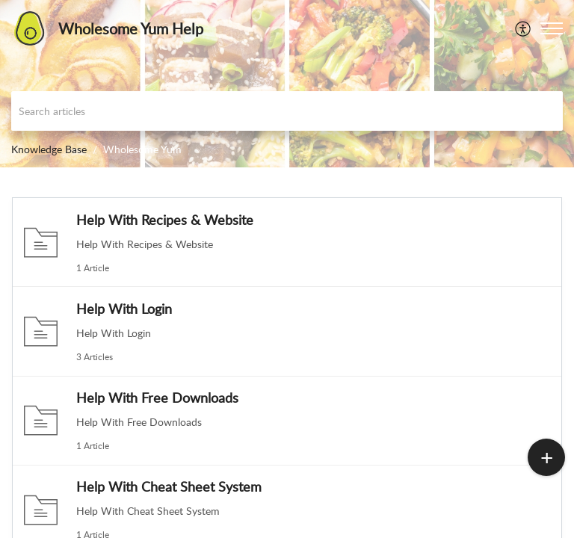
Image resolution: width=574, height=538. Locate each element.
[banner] (287, 83)
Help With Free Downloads (157, 397)
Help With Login (124, 308)
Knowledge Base (49, 149)
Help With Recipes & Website (164, 219)
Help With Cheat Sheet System (169, 486)
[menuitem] (523, 28)
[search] (287, 111)
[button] (523, 28)
